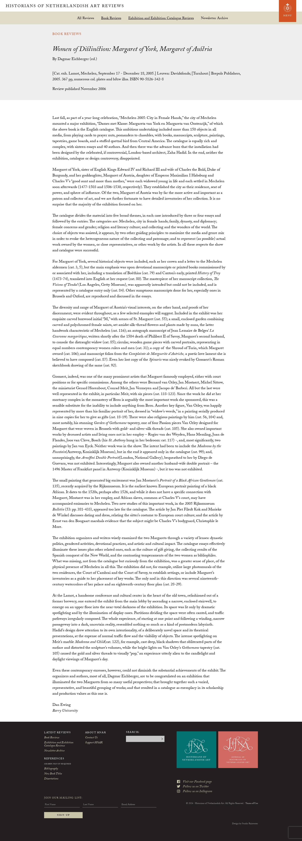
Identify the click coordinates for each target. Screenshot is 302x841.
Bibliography (51, 768)
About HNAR (95, 733)
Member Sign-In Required (57, 764)
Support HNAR (93, 742)
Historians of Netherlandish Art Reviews (65, 6)
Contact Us (91, 737)
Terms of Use (251, 803)
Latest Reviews (57, 733)
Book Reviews (111, 18)
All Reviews (85, 18)
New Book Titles (53, 774)
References (54, 759)
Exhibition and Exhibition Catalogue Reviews (161, 18)
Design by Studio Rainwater (245, 824)
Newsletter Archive (214, 18)
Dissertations (51, 779)
